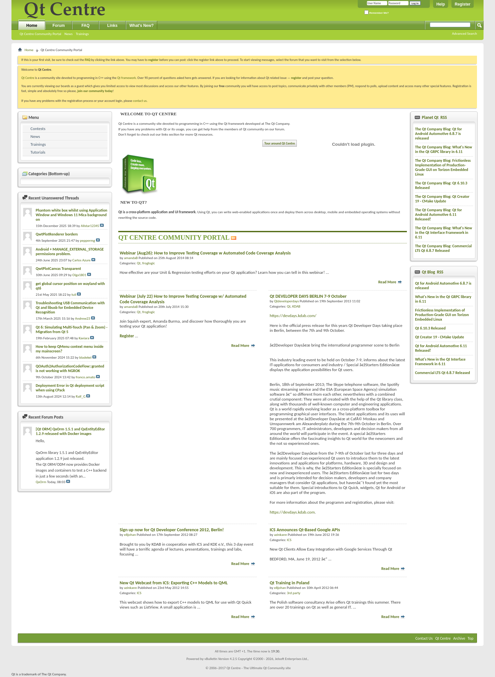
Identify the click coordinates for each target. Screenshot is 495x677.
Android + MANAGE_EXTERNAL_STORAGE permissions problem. (70, 251)
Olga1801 (79, 275)
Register (462, 4)
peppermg (87, 240)
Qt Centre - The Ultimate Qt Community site (258, 668)
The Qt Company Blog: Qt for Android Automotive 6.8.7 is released (438, 134)
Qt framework (126, 78)
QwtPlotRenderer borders (57, 234)
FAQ (86, 25)
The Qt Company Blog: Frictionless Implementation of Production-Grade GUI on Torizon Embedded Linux (443, 167)
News (69, 34)
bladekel (85, 357)
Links (112, 25)
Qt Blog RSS (432, 272)
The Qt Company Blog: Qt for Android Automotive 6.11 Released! (438, 214)
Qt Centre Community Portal (40, 34)
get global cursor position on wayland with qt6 (70, 286)
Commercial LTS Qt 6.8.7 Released (442, 372)
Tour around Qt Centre (279, 143)
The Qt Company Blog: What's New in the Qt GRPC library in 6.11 (443, 149)
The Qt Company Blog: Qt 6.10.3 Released (441, 185)
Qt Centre (27, 78)
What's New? (141, 25)
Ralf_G (81, 396)
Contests (38, 128)
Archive (459, 638)
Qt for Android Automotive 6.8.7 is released (443, 285)
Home (31, 25)
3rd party (293, 593)
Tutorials (37, 152)
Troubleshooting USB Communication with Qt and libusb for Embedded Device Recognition (70, 307)
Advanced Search (464, 33)
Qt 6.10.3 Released (430, 328)
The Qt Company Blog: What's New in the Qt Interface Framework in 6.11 (443, 232)
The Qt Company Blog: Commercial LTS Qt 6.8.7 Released (443, 248)
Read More (390, 282)
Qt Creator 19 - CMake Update (439, 337)
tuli (73, 294)
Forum (58, 25)
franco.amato (85, 377)
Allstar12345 (90, 226)
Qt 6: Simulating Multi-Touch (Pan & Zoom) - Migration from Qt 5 (71, 329)
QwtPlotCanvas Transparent (58, 268)
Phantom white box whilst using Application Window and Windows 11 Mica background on (71, 215)
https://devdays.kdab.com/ (293, 315)
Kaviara (84, 338)
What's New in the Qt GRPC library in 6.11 (443, 299)
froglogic (148, 263)
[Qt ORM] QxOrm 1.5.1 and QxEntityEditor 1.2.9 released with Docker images (70, 431)
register (296, 78)
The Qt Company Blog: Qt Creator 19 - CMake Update (442, 198)
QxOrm (41, 482)
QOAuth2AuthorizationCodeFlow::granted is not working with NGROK (70, 368)
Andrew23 (82, 318)
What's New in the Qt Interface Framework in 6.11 (440, 361)
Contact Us (424, 638)
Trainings (82, 34)
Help (440, 4)
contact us (140, 101)
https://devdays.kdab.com (292, 512)
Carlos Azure (81, 260)
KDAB (296, 306)
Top (470, 638)
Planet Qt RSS (434, 117)
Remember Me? (376, 12)
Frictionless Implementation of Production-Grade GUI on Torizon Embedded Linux (442, 315)
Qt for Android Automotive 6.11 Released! (441, 348)
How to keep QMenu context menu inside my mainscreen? (70, 348)
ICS (289, 540)
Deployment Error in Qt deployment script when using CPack (70, 387)
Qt (139, 263)
